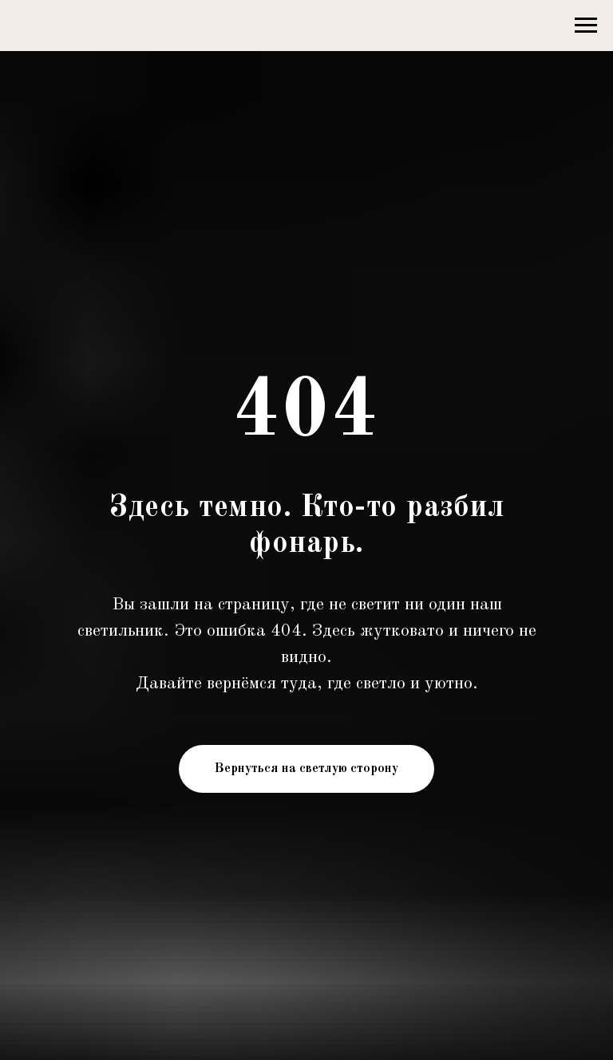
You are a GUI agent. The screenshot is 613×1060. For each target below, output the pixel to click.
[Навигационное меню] (586, 25)
